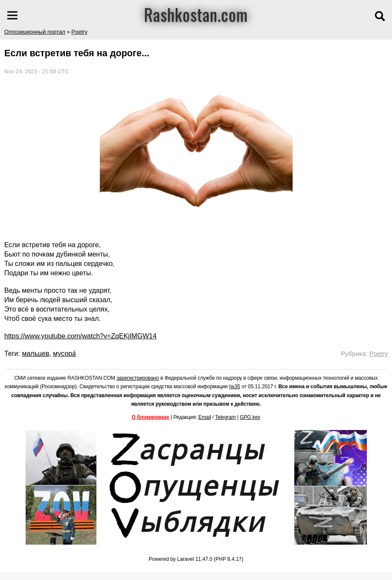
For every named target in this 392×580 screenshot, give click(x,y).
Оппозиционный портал (34, 32)
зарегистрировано (137, 378)
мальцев (35, 353)
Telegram (225, 417)
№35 (234, 387)
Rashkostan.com (196, 14)
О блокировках (150, 417)
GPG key (250, 417)
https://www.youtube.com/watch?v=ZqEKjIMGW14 (80, 336)
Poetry (79, 32)
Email (204, 417)
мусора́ (64, 353)
